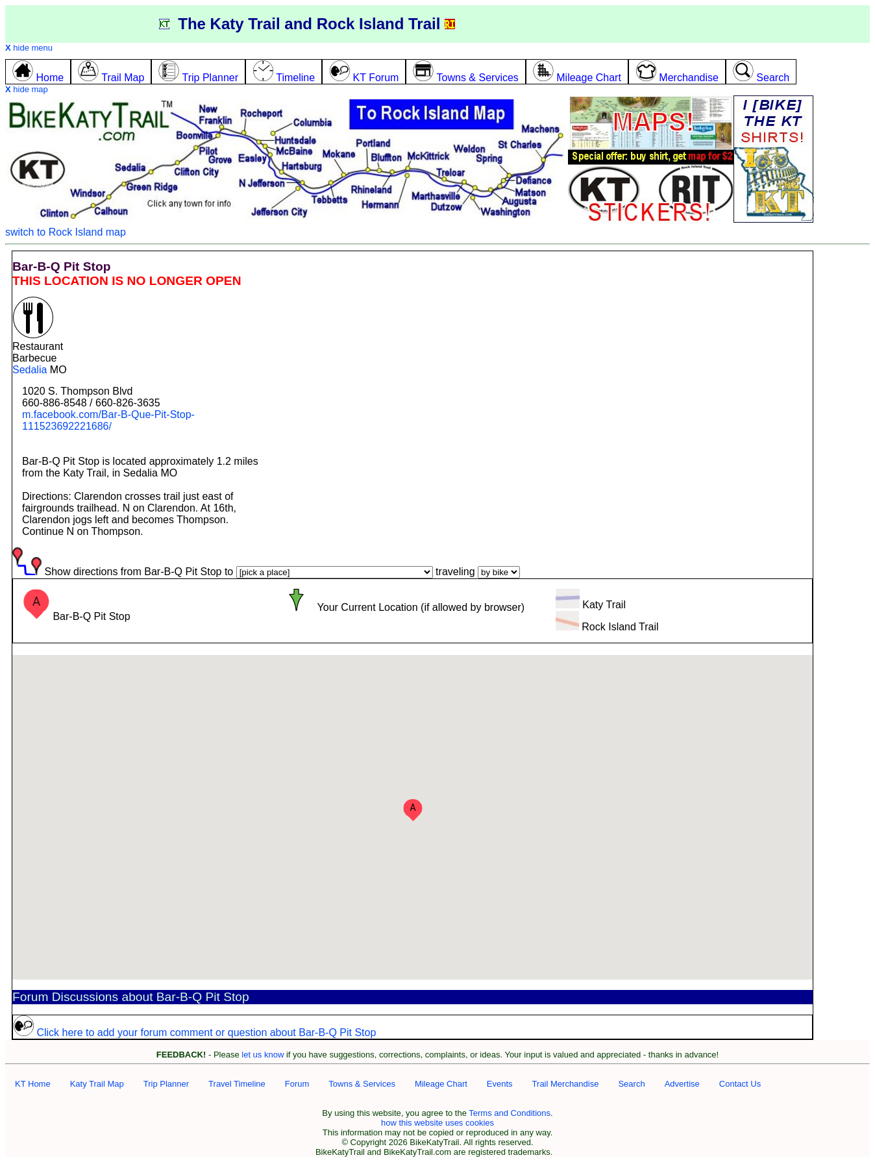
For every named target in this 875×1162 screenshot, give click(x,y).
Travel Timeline (236, 1084)
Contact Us (740, 1084)
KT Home (33, 1084)
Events (500, 1084)
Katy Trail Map (97, 1084)
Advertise (682, 1084)
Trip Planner (166, 1084)
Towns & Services (361, 1084)
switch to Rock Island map (65, 232)
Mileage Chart (441, 1084)
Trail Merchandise (565, 1084)
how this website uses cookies (437, 1123)
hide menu (29, 48)
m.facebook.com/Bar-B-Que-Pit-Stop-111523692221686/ (108, 420)
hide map (26, 89)
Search (631, 1084)
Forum (297, 1084)
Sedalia (29, 369)
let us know (262, 1054)
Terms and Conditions (509, 1113)
